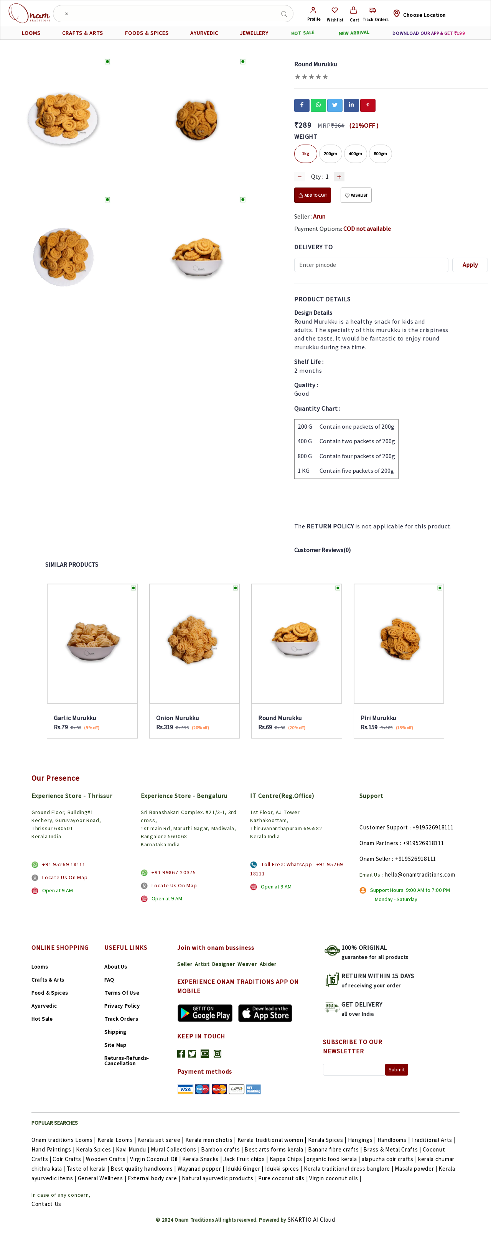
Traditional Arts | (433, 1139)
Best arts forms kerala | (276, 1149)
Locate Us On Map (64, 877)
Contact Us (46, 1203)
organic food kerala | (333, 1159)
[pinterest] (368, 104)
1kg (305, 153)
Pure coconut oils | (283, 1178)
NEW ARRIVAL (354, 33)
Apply (470, 265)
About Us (115, 966)
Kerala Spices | (328, 1139)
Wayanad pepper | (202, 1168)
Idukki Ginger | (245, 1168)
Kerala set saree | (161, 1139)
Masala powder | (416, 1168)
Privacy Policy (122, 1005)
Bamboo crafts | (222, 1149)
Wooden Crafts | (108, 1159)
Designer (223, 964)
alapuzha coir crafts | (390, 1159)
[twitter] (335, 104)
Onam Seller (375, 858)
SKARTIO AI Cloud (311, 1219)
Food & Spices (49, 992)
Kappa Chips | (288, 1159)
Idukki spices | (284, 1168)
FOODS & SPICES (147, 33)
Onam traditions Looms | (64, 1139)
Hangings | (362, 1139)
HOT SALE (303, 33)
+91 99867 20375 (174, 872)
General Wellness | (103, 1178)
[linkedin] (351, 104)
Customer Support (383, 827)
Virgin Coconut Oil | (156, 1159)
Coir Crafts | (69, 1159)
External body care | (155, 1178)
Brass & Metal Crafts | (392, 1149)
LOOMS (31, 33)
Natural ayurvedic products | (220, 1178)
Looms (39, 966)
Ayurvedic (44, 1005)
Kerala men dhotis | (211, 1139)
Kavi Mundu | (133, 1149)
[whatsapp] (318, 104)
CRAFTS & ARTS (82, 33)
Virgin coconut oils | (335, 1178)
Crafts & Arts (47, 979)
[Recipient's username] (371, 265)
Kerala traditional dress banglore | (349, 1168)
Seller (184, 964)
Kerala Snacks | (202, 1159)
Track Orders (121, 1019)
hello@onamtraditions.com (420, 874)
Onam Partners (379, 843)
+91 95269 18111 (64, 864)
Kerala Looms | (117, 1139)
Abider (268, 964)
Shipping (115, 1032)
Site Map (115, 1045)
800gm (380, 153)
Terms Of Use (121, 992)
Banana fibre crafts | (335, 1149)
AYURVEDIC (204, 33)
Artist (202, 964)
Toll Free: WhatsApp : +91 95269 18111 (296, 869)
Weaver (247, 964)
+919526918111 (432, 827)
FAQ (109, 979)
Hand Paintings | (53, 1149)
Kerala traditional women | (272, 1139)
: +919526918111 (422, 843)
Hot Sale (42, 1019)
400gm (355, 153)
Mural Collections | (176, 1149)
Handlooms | (394, 1139)
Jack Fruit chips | (246, 1159)
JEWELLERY (254, 33)
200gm (330, 153)
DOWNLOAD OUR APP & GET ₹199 (428, 33)
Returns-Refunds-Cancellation (126, 1060)
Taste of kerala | (89, 1168)
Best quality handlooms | (144, 1168)
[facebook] (302, 104)
